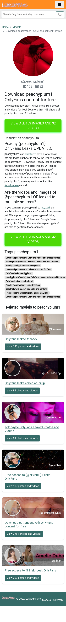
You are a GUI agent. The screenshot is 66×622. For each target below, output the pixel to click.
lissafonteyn (12, 185)
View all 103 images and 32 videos (33, 125)
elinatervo (30, 154)
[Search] (33, 14)
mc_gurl (45, 207)
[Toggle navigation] (59, 4)
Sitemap (58, 600)
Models (46, 600)
